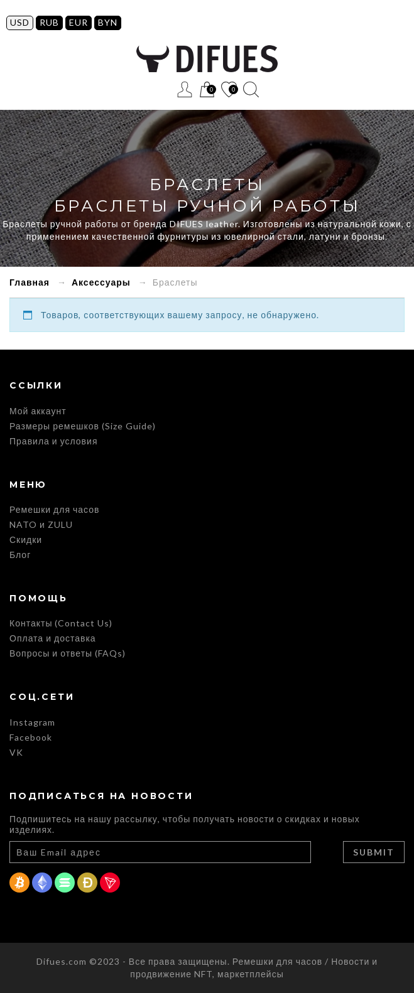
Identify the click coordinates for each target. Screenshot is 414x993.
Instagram (32, 722)
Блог (20, 554)
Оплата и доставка (52, 638)
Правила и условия (53, 441)
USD (20, 22)
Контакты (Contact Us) (60, 623)
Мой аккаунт (38, 410)
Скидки (25, 539)
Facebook (30, 737)
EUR (78, 22)
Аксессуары (101, 282)
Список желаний (229, 90)
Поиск (251, 89)
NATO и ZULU (41, 524)
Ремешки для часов (54, 509)
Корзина (207, 90)
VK (16, 752)
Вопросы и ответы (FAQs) (67, 653)
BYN (107, 22)
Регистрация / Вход (185, 89)
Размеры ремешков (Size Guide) (82, 426)
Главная (29, 282)
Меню (163, 89)
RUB (49, 22)
